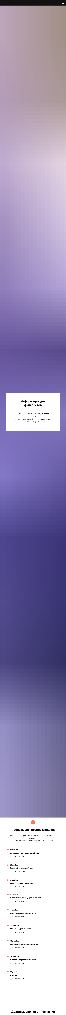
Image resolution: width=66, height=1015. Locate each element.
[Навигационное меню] (63, 3)
